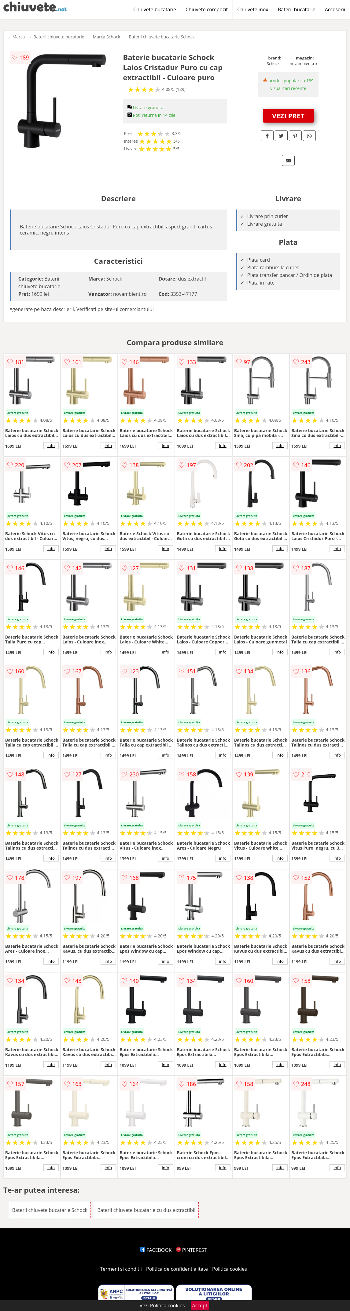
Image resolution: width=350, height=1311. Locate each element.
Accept (200, 1305)
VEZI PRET (288, 115)
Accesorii (335, 9)
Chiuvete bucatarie (154, 9)
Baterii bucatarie (296, 9)
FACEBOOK (156, 1250)
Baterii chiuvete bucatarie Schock (161, 37)
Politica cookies (229, 1269)
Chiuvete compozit (207, 9)
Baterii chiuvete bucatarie (58, 37)
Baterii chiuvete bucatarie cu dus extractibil (146, 1210)
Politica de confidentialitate (177, 1269)
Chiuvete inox (252, 9)
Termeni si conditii (121, 1269)
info (51, 445)
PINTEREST (191, 1250)
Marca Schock (106, 37)
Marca (19, 37)
